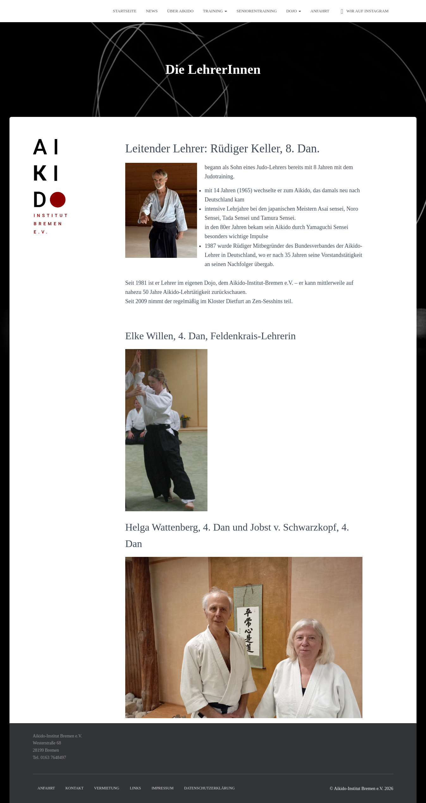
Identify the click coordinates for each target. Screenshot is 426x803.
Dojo (293, 11)
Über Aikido (180, 11)
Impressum (162, 788)
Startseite (125, 11)
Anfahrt (320, 11)
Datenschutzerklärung (209, 788)
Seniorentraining (257, 11)
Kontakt (74, 788)
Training (215, 11)
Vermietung (106, 788)
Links (135, 788)
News (152, 11)
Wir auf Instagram (363, 11)
